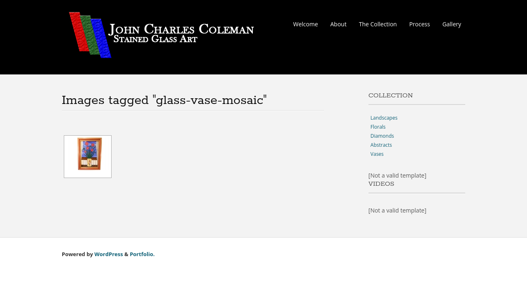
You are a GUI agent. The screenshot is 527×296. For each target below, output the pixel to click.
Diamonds (382, 135)
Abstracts (381, 144)
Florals (378, 126)
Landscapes (384, 117)
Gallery (451, 24)
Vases (377, 153)
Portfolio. (142, 254)
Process (419, 24)
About (338, 24)
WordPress (108, 254)
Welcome (305, 24)
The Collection (378, 24)
